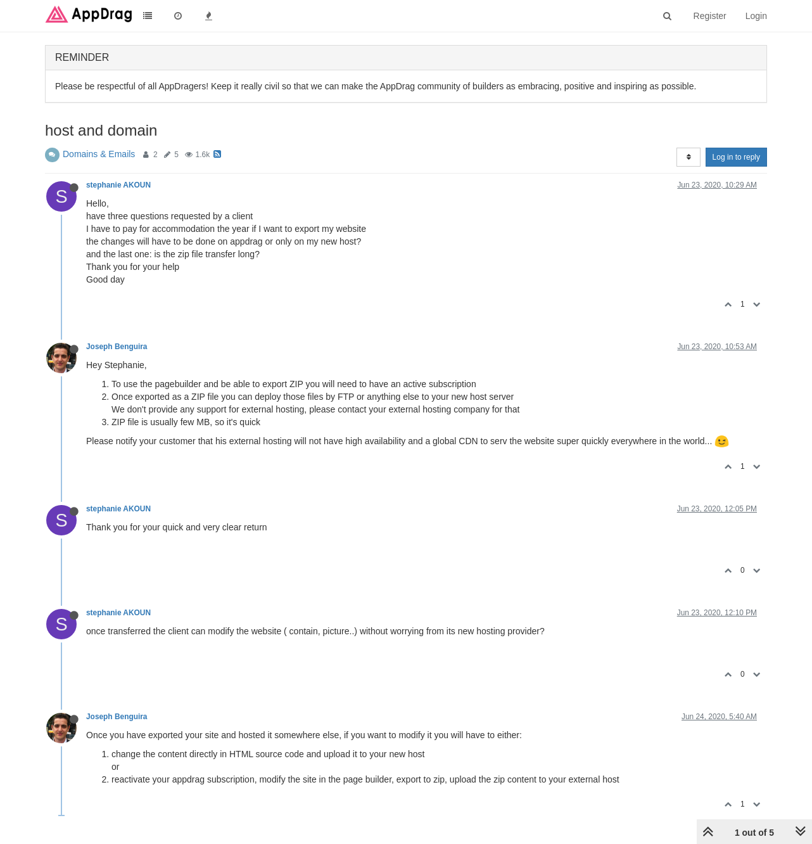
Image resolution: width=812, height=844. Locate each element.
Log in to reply (736, 157)
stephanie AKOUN (118, 185)
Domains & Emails (99, 154)
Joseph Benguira (116, 346)
